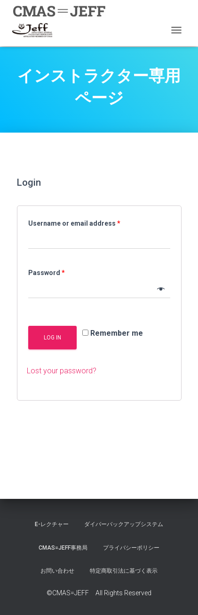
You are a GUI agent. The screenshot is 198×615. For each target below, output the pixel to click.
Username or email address (74, 223)
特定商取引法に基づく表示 (124, 571)
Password (46, 272)
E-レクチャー (52, 524)
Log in (52, 337)
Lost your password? (61, 370)
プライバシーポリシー (131, 547)
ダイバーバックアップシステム (123, 524)
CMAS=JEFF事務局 (63, 547)
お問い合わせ (57, 571)
